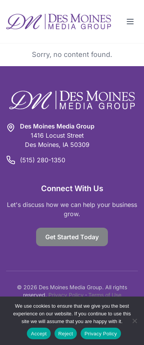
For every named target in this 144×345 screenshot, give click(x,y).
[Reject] (134, 321)
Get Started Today (72, 237)
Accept (38, 334)
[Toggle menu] (130, 21)
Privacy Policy (66, 295)
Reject (65, 334)
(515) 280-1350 (42, 160)
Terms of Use (104, 295)
